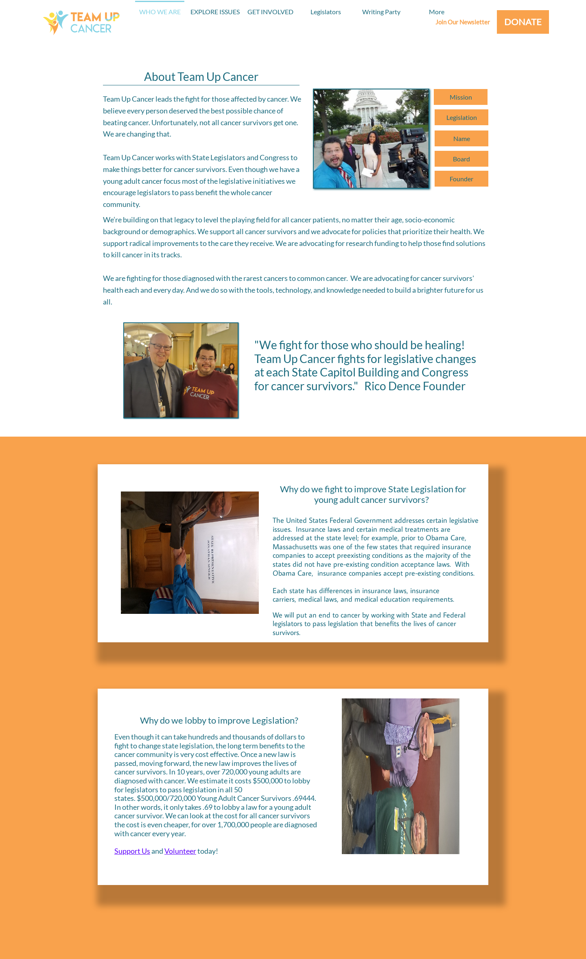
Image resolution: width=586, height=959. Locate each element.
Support (128, 850)
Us (146, 850)
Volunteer (180, 850)
